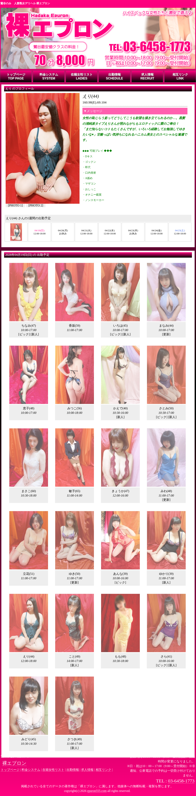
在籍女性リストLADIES (82, 76)
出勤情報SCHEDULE (114, 76)
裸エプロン (14, 763)
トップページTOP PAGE (16, 76)
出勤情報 (72, 769)
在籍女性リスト (53, 769)
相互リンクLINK (180, 76)
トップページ (10, 769)
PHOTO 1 (15, 205)
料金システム (31, 769)
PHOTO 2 (35, 205)
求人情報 (87, 769)
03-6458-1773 (181, 780)
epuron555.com (97, 791)
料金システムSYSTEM (48, 76)
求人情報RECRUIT (147, 76)
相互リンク (103, 769)
